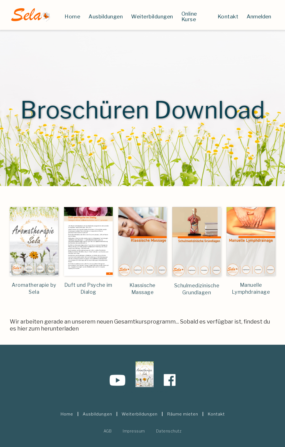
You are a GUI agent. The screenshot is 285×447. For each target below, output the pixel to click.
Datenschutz (169, 431)
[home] (30, 15)
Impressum (134, 431)
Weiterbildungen (152, 16)
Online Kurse (189, 17)
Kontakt (228, 16)
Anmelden (259, 16)
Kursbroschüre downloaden (143, 391)
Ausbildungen (106, 16)
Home (72, 16)
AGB (108, 431)
